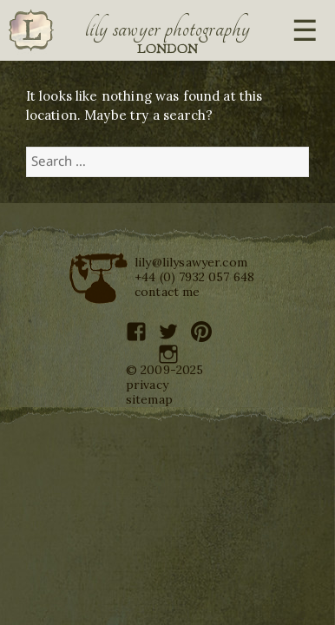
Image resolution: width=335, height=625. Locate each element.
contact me (167, 291)
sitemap (149, 399)
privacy (147, 384)
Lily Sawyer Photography (167, 28)
